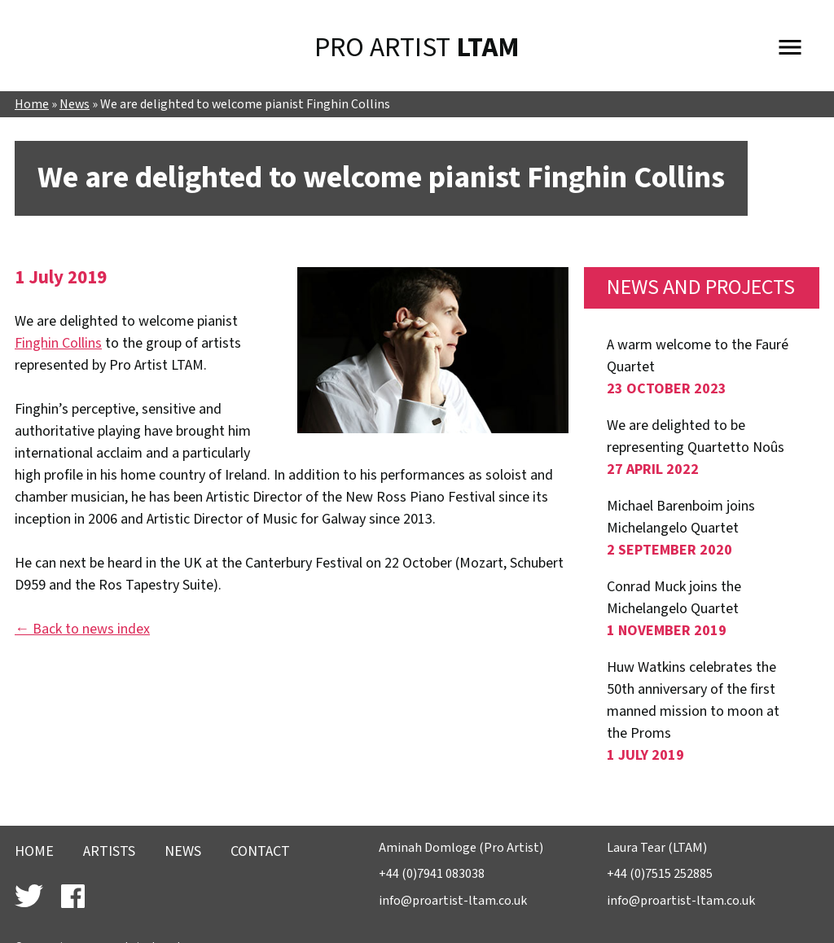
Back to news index (91, 629)
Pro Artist (417, 48)
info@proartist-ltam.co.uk (453, 901)
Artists (109, 851)
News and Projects (701, 287)
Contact (260, 851)
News (74, 104)
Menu (790, 44)
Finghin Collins (58, 343)
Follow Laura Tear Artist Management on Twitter (29, 896)
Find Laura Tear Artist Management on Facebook (73, 896)
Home (32, 104)
